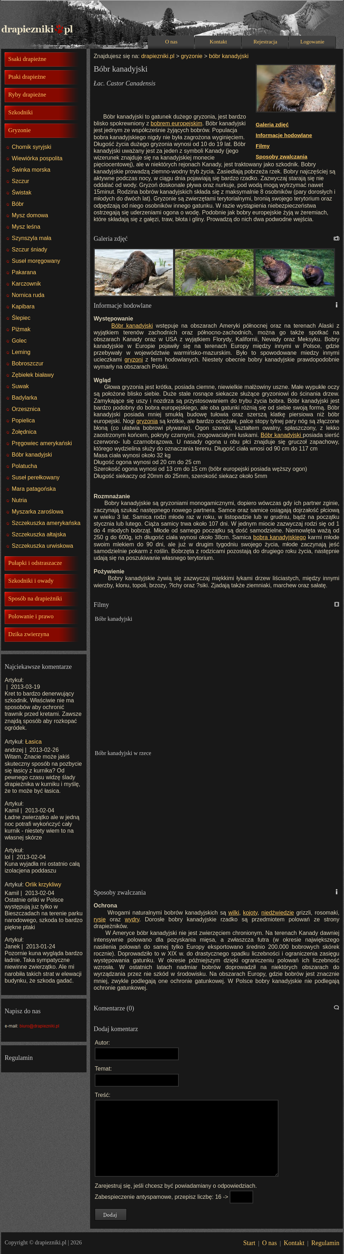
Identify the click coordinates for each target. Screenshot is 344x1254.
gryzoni (133, 360)
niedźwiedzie (277, 913)
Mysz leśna (26, 227)
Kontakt (218, 42)
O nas (171, 42)
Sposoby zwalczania (281, 157)
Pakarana (24, 272)
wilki (233, 913)
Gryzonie (19, 130)
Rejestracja (265, 42)
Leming (21, 352)
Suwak (20, 386)
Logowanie (312, 42)
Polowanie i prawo (30, 616)
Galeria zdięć (272, 124)
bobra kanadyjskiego (279, 537)
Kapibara (23, 306)
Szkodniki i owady (31, 580)
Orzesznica (26, 409)
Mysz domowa (30, 215)
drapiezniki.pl (157, 56)
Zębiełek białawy (33, 375)
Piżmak (21, 329)
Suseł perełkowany (35, 477)
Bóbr (18, 204)
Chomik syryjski (31, 147)
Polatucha (24, 466)
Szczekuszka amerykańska (46, 523)
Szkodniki (20, 112)
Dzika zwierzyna (28, 634)
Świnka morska (31, 170)
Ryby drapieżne (27, 94)
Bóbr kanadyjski (32, 455)
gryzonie (191, 56)
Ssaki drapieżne (27, 59)
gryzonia (147, 421)
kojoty (250, 913)
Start (249, 1243)
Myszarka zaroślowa (37, 512)
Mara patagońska (34, 489)
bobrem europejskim (176, 123)
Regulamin (325, 1243)
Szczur (20, 181)
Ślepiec (21, 318)
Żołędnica (24, 432)
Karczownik (26, 284)
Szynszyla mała (31, 238)
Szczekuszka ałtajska (39, 534)
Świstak (21, 192)
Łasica (33, 742)
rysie (100, 919)
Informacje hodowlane (284, 135)
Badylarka (24, 398)
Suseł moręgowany (36, 261)
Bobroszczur (27, 363)
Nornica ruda (28, 295)
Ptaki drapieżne (27, 76)
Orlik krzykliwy (43, 884)
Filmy (263, 146)
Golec (19, 341)
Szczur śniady (29, 249)
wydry (132, 919)
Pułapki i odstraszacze (35, 563)
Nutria (19, 500)
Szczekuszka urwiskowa (42, 546)
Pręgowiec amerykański (42, 443)
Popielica (23, 420)
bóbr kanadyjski (228, 56)
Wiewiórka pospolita (37, 158)
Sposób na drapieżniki (35, 598)
